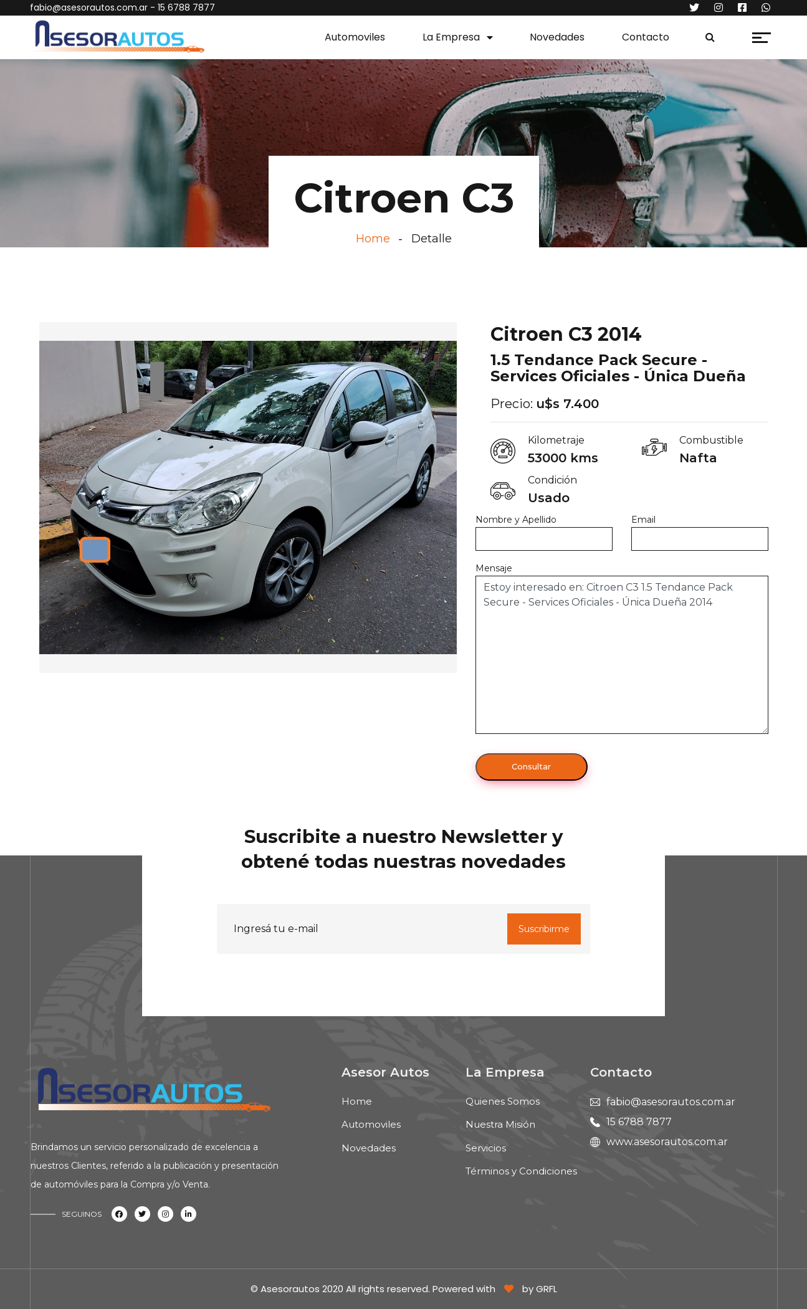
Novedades (557, 37)
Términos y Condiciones (521, 1171)
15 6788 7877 (639, 1122)
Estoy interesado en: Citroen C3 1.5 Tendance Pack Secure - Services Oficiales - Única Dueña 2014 (621, 655)
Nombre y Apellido (515, 519)
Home (373, 238)
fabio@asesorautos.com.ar (89, 7)
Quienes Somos (503, 1101)
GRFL (546, 1288)
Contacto (645, 37)
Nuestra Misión (500, 1124)
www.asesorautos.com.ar (667, 1142)
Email (643, 519)
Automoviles (355, 37)
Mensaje (493, 568)
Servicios (486, 1148)
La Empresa (451, 37)
